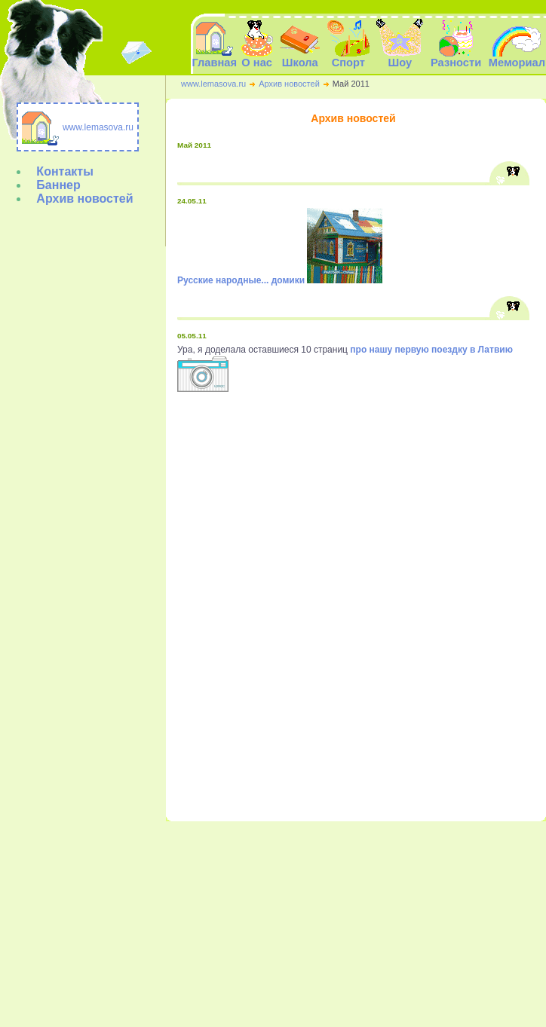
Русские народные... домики (241, 280)
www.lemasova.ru (213, 83)
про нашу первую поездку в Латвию (431, 349)
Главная (214, 58)
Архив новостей (289, 83)
